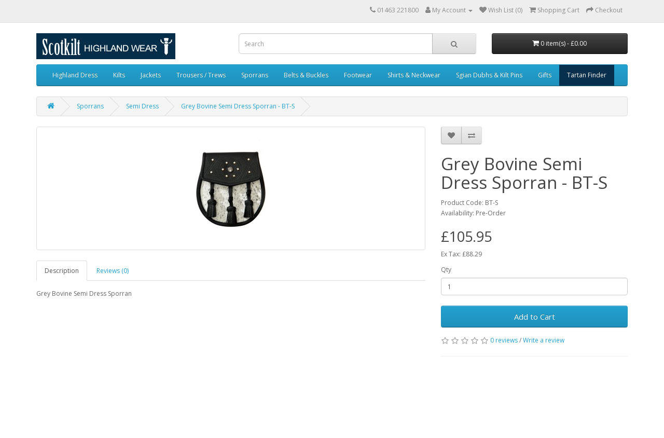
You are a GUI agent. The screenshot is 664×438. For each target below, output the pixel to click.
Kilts (119, 75)
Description (62, 270)
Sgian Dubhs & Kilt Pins (489, 75)
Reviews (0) (112, 270)
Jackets (151, 75)
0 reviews (504, 340)
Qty (446, 269)
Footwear (358, 75)
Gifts (544, 75)
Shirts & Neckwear (414, 75)
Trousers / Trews (201, 75)
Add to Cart (534, 316)
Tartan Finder (586, 75)
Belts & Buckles (306, 75)
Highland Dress (75, 75)
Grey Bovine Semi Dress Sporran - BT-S (238, 106)
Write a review (543, 340)
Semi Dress (142, 106)
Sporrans (254, 75)
